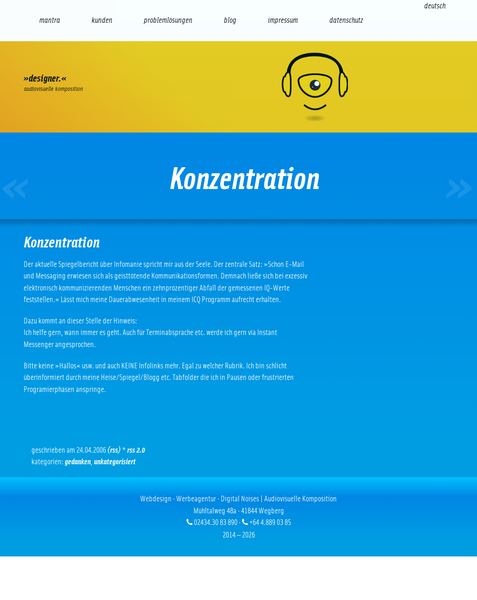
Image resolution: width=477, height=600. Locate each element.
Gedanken (78, 462)
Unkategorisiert (115, 462)
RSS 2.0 (136, 450)
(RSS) (114, 450)
